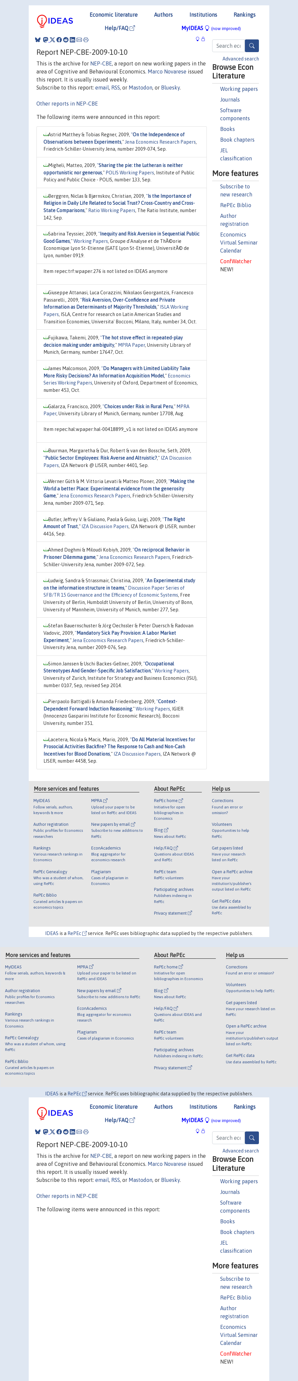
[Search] (252, 45)
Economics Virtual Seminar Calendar (239, 243)
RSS (115, 88)
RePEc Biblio (235, 205)
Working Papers (90, 241)
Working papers (239, 89)
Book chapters (237, 140)
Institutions (203, 15)
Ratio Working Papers (111, 210)
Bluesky (170, 88)
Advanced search (240, 58)
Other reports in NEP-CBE (67, 104)
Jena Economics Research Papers (160, 142)
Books (227, 129)
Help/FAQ (120, 28)
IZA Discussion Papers (105, 526)
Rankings (245, 15)
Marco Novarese (167, 71)
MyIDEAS (211, 28)
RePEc (77, 933)
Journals (230, 100)
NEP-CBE (101, 63)
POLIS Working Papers (130, 172)
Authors (163, 15)
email (102, 88)
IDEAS (51, 933)
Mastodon (140, 88)
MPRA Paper (131, 345)
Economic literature (114, 15)
